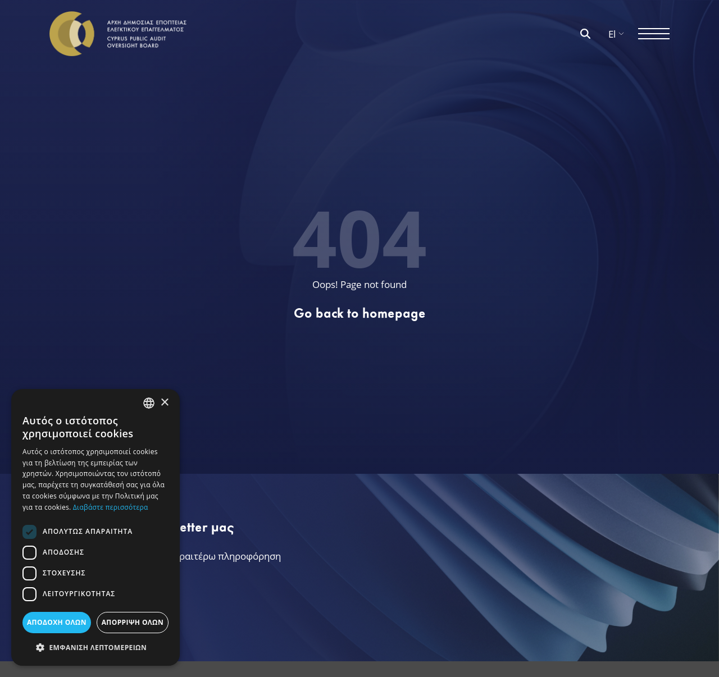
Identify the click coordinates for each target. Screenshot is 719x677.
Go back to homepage (360, 313)
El (616, 34)
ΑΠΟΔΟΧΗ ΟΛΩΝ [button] (57, 622)
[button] (95, 648)
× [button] (164, 403)
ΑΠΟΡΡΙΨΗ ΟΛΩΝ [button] (132, 622)
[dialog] (95, 527)
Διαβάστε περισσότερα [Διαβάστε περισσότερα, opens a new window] (110, 507)
